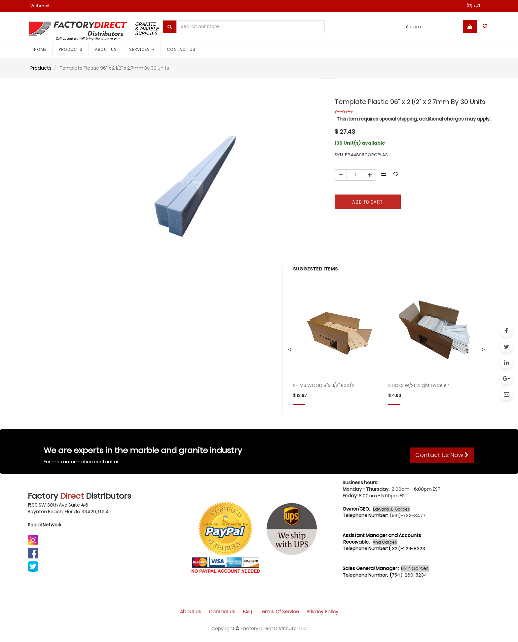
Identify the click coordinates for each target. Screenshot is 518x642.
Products (41, 68)
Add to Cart (367, 201)
